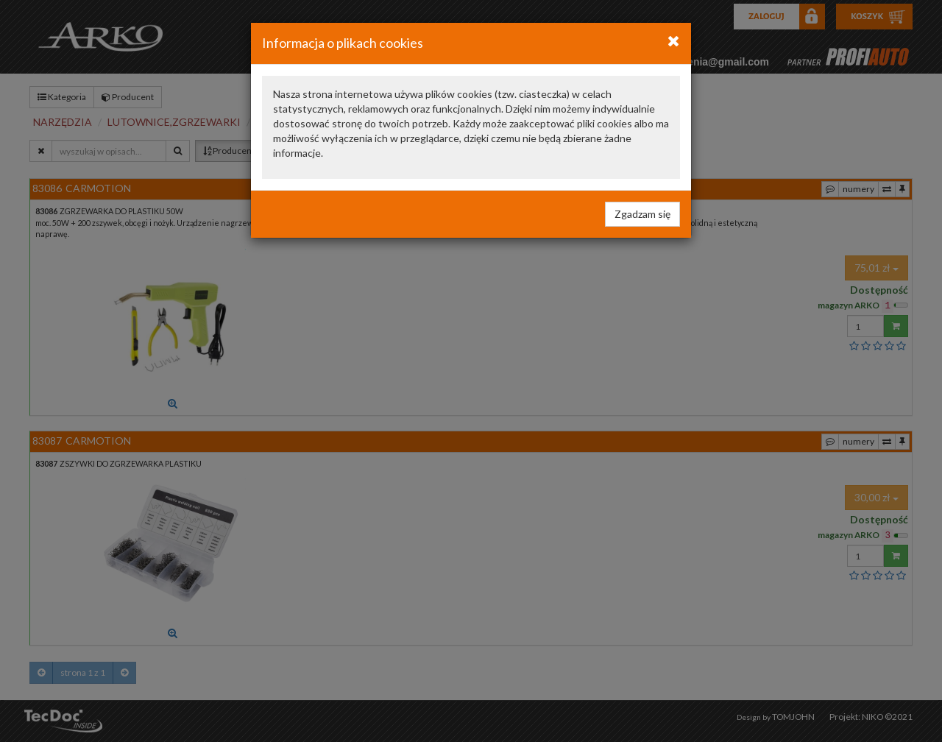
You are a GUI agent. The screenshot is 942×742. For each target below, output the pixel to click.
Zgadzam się (642, 214)
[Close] (673, 40)
